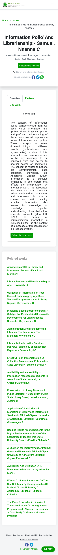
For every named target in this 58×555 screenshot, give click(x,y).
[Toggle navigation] (53, 4)
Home (5, 20)
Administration (45, 535)
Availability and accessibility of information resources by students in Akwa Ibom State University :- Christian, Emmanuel (27, 377)
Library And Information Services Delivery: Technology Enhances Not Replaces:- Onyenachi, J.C (26, 347)
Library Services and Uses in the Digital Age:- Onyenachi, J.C (28, 283)
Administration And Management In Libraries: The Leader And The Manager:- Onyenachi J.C (27, 332)
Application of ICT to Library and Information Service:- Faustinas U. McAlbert (26, 271)
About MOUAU (31, 535)
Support (48, 549)
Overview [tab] (15, 98)
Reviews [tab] (29, 98)
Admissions (18, 535)
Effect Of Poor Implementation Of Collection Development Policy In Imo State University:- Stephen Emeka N (28, 361)
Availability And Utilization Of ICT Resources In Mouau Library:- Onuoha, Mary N (28, 469)
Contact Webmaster (29, 540)
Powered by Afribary (29, 549)
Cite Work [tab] (15, 104)
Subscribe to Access (29, 65)
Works (16, 20)
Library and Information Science (30, 72)
